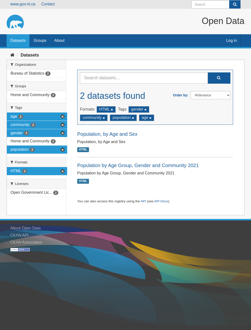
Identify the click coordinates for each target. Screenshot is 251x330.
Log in (231, 40)
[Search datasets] (216, 4)
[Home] (12, 55)
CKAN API (19, 235)
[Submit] (234, 4)
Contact (48, 4)
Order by (180, 95)
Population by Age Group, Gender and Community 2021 (138, 165)
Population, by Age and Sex (107, 134)
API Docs (161, 201)
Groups (40, 40)
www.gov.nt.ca (22, 4)
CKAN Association (26, 242)
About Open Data (25, 228)
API (143, 201)
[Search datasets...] (144, 78)
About (59, 40)
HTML (83, 149)
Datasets (18, 40)
